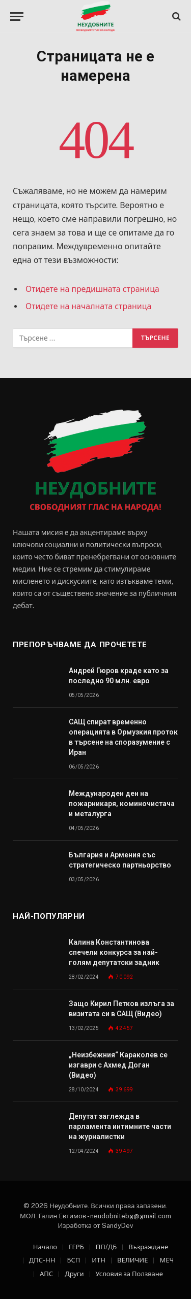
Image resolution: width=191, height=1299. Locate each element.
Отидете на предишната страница (92, 289)
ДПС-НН (42, 1260)
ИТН (98, 1260)
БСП (73, 1260)
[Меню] (16, 16)
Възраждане (148, 1247)
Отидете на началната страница (88, 306)
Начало (45, 1247)
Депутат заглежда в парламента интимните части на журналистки (120, 1126)
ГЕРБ (76, 1247)
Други (74, 1274)
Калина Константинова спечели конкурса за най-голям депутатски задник (114, 952)
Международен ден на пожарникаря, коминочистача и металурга (122, 803)
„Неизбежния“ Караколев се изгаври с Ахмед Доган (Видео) (118, 1065)
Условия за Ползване (129, 1274)
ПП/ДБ (106, 1247)
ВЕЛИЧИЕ (132, 1260)
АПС (46, 1274)
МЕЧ (166, 1260)
